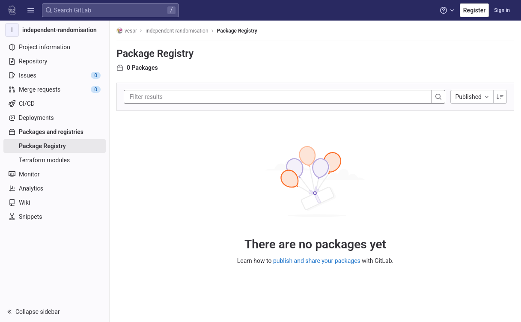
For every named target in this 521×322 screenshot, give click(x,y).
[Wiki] (54, 202)
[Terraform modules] (54, 160)
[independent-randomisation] (54, 30)
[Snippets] (54, 217)
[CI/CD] (54, 103)
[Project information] (54, 47)
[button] (31, 10)
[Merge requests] (54, 89)
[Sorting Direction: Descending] (500, 97)
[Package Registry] (54, 146)
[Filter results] (181, 97)
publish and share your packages (316, 260)
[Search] (438, 97)
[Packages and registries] (54, 132)
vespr (126, 30)
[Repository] (54, 61)
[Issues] (54, 75)
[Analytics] (54, 188)
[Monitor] (54, 174)
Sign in (502, 10)
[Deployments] (54, 118)
